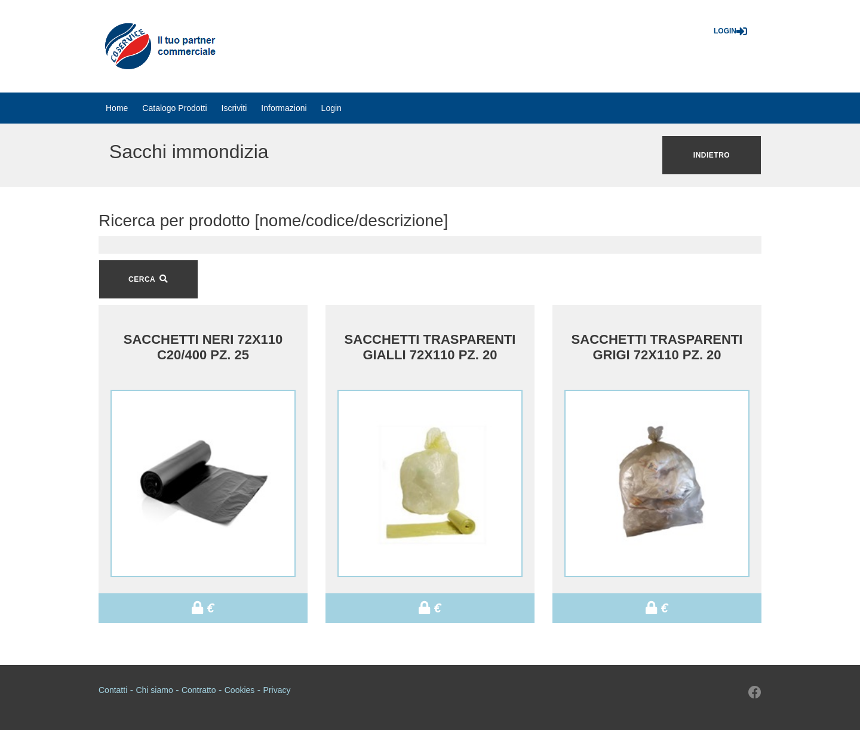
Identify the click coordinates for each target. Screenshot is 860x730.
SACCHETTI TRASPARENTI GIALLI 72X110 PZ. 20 (430, 347)
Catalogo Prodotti (174, 108)
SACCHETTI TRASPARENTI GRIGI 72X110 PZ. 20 (657, 347)
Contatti (113, 690)
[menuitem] (117, 108)
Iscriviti (234, 108)
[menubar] (224, 108)
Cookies (240, 690)
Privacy (277, 690)
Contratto (199, 690)
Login (730, 31)
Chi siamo (154, 690)
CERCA (148, 279)
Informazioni (283, 108)
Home (117, 108)
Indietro (711, 155)
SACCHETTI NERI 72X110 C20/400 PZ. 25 (203, 347)
